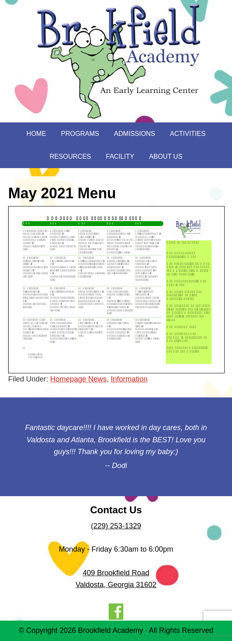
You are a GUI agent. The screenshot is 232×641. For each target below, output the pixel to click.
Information (129, 379)
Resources (70, 156)
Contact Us (116, 509)
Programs (80, 133)
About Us (166, 156)
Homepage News (78, 379)
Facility (120, 156)
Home (36, 133)
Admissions (134, 133)
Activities (187, 133)
